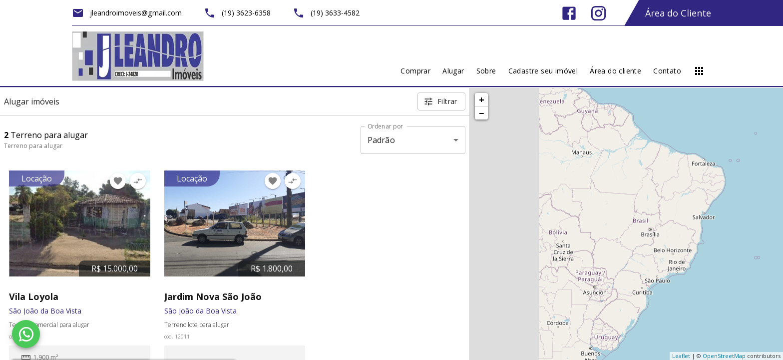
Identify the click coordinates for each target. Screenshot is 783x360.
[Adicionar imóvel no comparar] (138, 181)
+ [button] (481, 100)
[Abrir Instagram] (598, 13)
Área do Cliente (678, 13)
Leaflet (681, 356)
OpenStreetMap (724, 356)
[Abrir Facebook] (569, 13)
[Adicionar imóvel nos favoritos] (118, 181)
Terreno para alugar (33, 146)
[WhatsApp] (26, 334)
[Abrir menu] (699, 71)
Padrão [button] (381, 140)
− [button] (481, 113)
